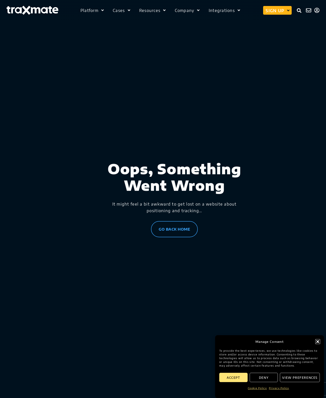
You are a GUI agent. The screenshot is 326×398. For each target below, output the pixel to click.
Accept (233, 377)
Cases (122, 10)
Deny (263, 377)
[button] (318, 342)
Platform (92, 10)
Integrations (225, 10)
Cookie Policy (257, 388)
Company (187, 10)
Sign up (278, 10)
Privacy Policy (279, 388)
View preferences (300, 377)
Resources (153, 10)
